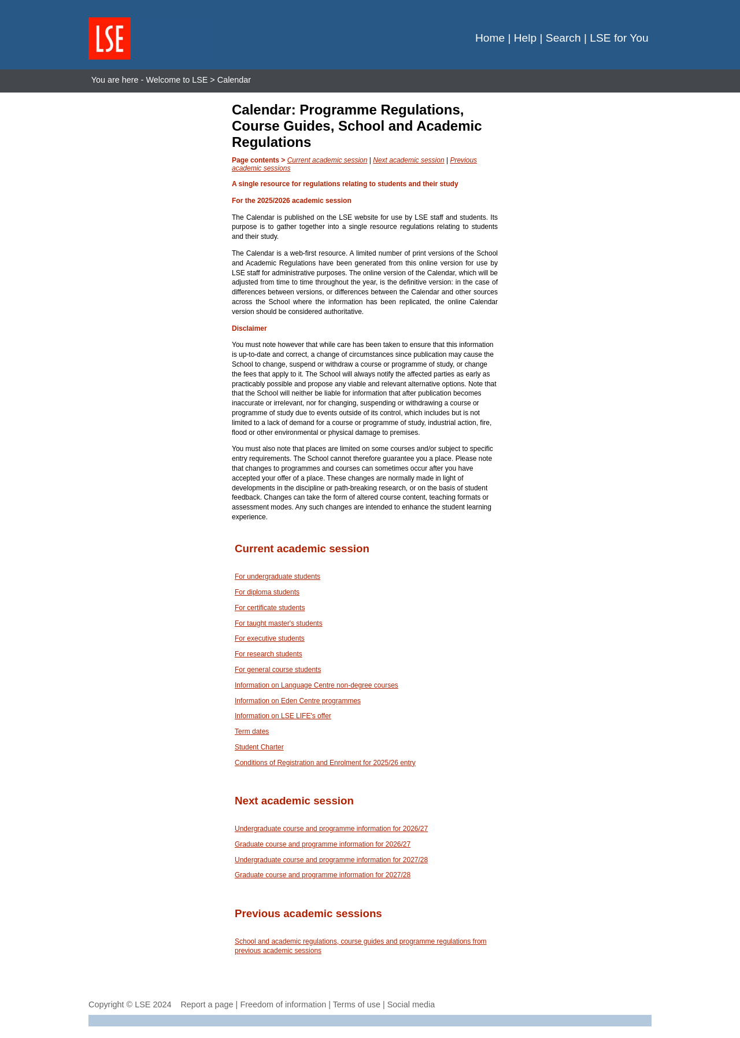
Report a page (206, 1004)
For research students (268, 654)
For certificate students (270, 608)
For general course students (278, 670)
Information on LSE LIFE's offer (283, 716)
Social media (411, 1004)
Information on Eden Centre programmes (298, 701)
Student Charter (259, 747)
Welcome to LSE (177, 79)
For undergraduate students (277, 576)
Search (563, 38)
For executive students (270, 638)
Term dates (252, 731)
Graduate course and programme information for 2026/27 (322, 844)
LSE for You (619, 38)
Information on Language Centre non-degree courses (316, 685)
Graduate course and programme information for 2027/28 (322, 875)
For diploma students (267, 592)
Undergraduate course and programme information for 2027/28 (331, 860)
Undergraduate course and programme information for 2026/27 (331, 829)
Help (525, 38)
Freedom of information (283, 1004)
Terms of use (356, 1004)
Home (490, 38)
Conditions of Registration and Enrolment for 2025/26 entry (325, 763)
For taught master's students (279, 623)
